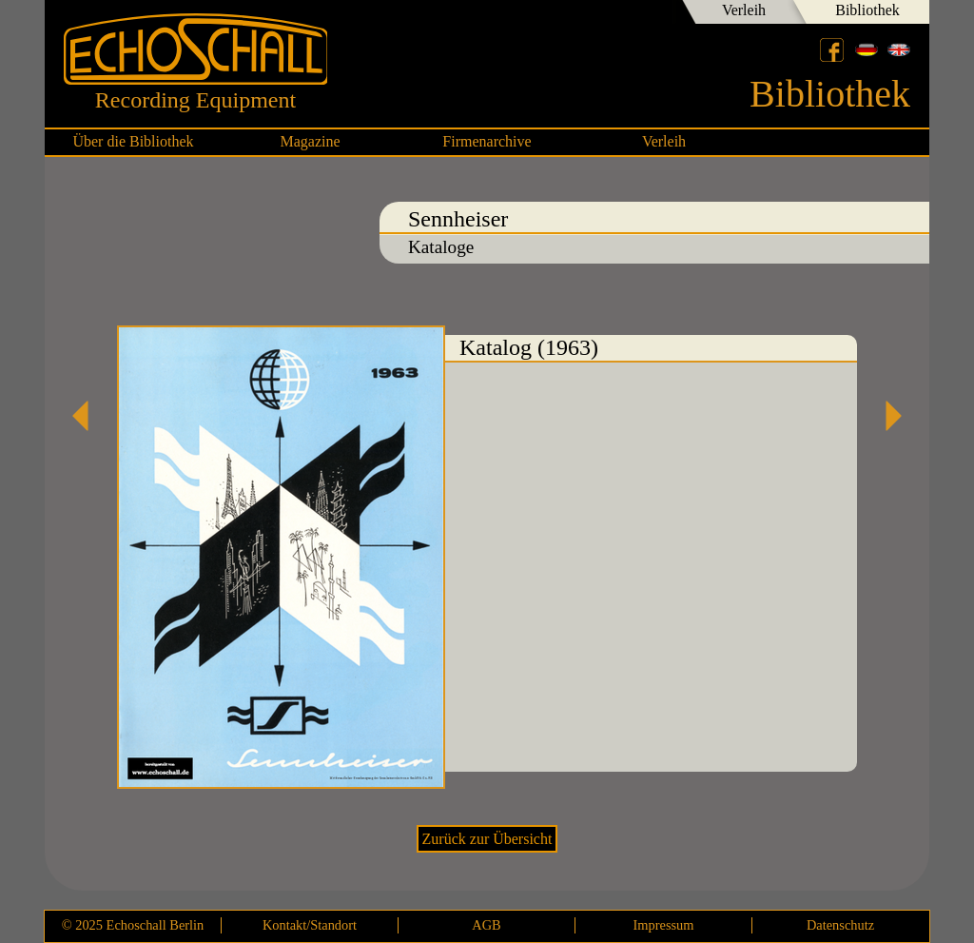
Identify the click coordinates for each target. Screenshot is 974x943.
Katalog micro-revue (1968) (87, 416)
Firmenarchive (486, 141)
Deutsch (866, 49)
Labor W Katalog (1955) (886, 416)
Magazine (310, 141)
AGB (486, 925)
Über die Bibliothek (132, 141)
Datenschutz (840, 925)
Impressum (663, 925)
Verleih (744, 10)
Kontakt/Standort (310, 925)
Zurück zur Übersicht (487, 839)
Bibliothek (867, 10)
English (898, 49)
